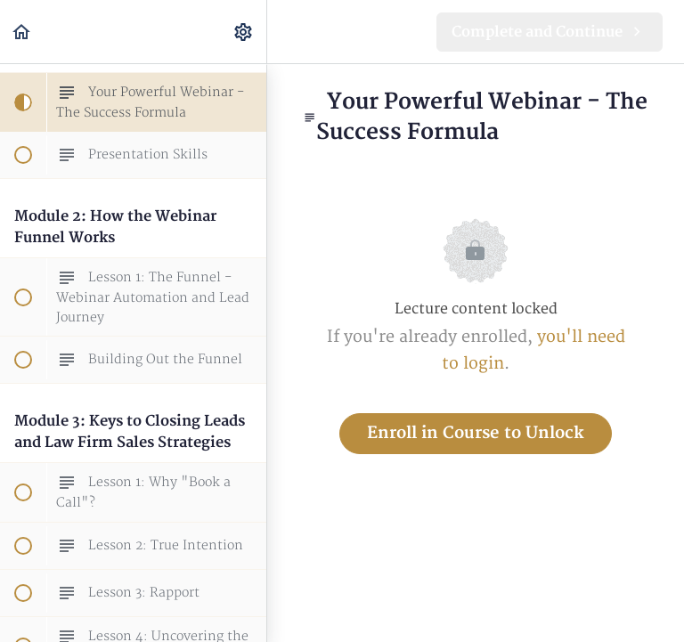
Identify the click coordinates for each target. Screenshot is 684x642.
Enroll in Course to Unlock (475, 433)
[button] (22, 31)
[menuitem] (244, 31)
